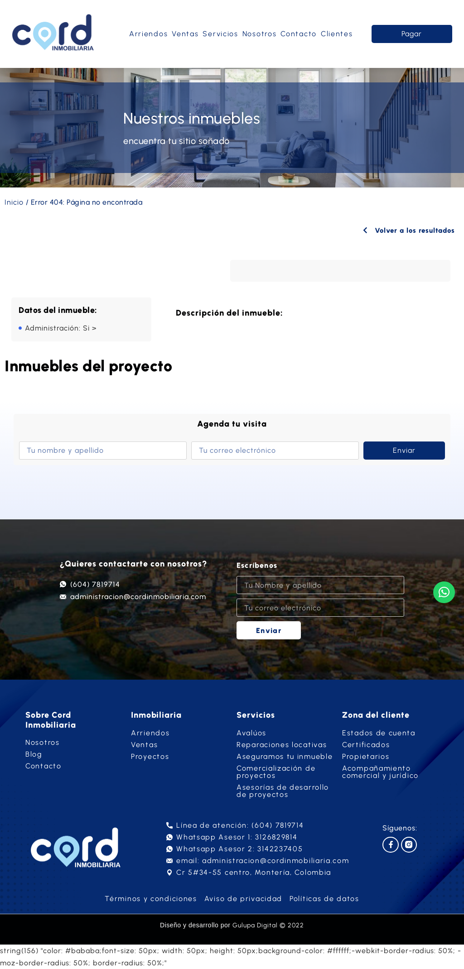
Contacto (298, 33)
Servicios (220, 33)
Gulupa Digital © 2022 (268, 925)
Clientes (337, 33)
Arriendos (148, 33)
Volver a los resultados (406, 230)
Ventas (185, 33)
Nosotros (259, 33)
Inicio (14, 202)
